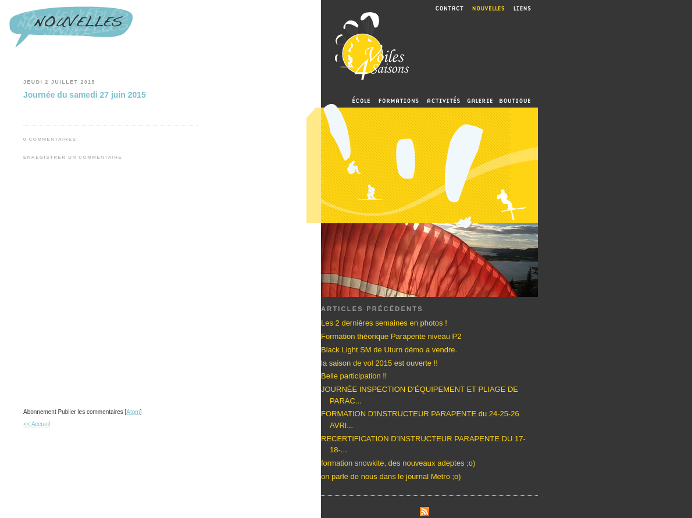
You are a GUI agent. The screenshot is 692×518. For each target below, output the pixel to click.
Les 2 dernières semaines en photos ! (384, 323)
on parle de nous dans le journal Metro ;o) (391, 476)
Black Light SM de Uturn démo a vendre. (389, 349)
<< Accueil (36, 424)
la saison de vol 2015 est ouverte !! (379, 363)
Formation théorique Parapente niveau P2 (391, 336)
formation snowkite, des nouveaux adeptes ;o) (398, 463)
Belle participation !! (354, 375)
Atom (133, 412)
